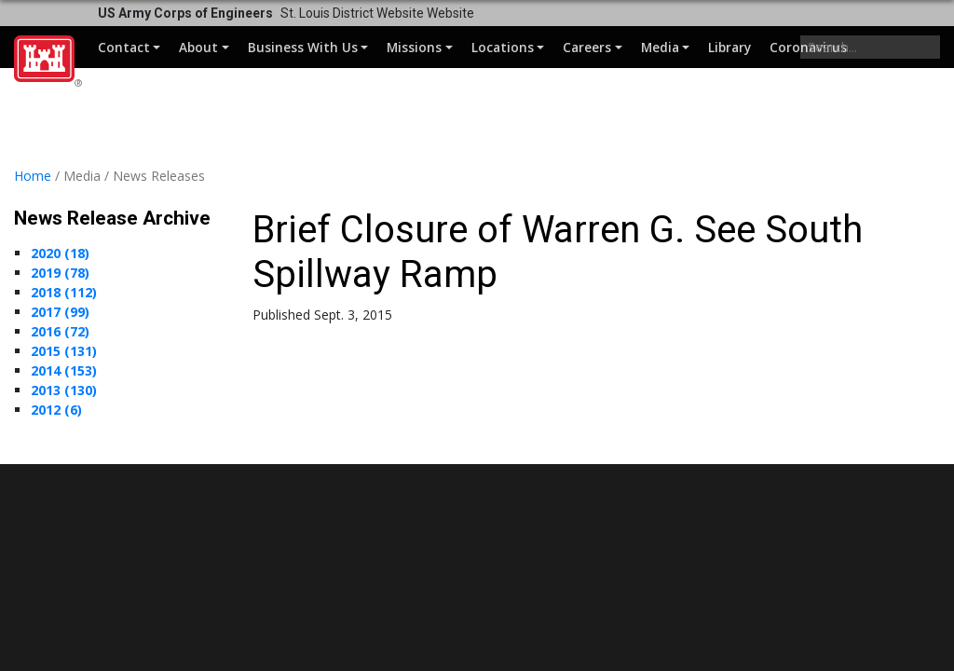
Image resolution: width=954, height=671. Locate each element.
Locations (502, 47)
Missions (414, 47)
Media (660, 47)
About (198, 47)
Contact (124, 47)
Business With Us (303, 47)
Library (729, 47)
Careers (587, 47)
